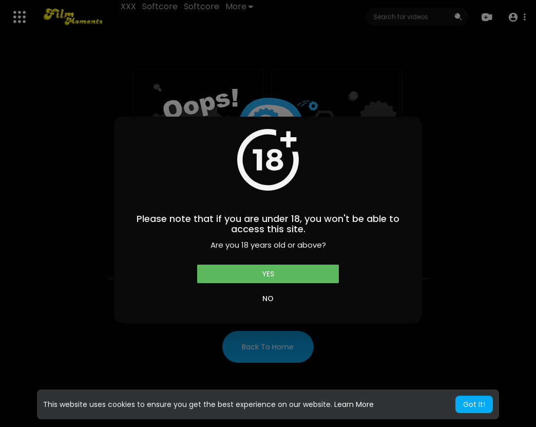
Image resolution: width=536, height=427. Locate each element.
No (268, 298)
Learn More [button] (354, 404)
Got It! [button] (474, 404)
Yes (268, 274)
